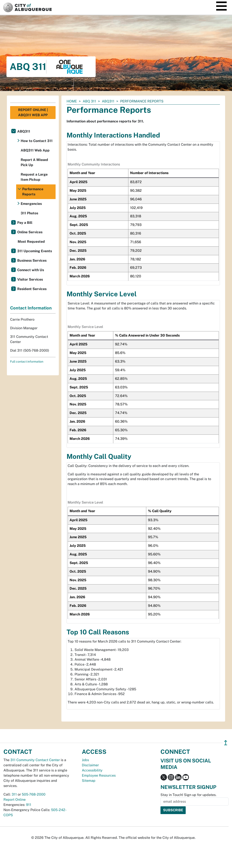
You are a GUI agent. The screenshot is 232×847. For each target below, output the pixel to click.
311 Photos (29, 213)
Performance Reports (32, 191)
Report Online (14, 800)
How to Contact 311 (37, 141)
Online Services (29, 232)
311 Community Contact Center (35, 760)
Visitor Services (30, 279)
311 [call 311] (14, 794)
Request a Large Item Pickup (34, 177)
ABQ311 (108, 101)
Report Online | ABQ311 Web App (33, 112)
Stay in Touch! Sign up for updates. (188, 795)
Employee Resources (99, 775)
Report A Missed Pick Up (34, 162)
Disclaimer (90, 765)
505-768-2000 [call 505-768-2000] (33, 794)
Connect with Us (30, 270)
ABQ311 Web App (35, 150)
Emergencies (31, 204)
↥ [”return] (226, 743)
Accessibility (92, 770)
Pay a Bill (24, 223)
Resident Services (32, 289)
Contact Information (31, 308)
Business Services (32, 260)
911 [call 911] (28, 805)
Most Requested (31, 242)
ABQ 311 (89, 101)
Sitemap (88, 781)
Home (72, 101)
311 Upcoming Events (34, 251)
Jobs (85, 760)
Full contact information (26, 361)
